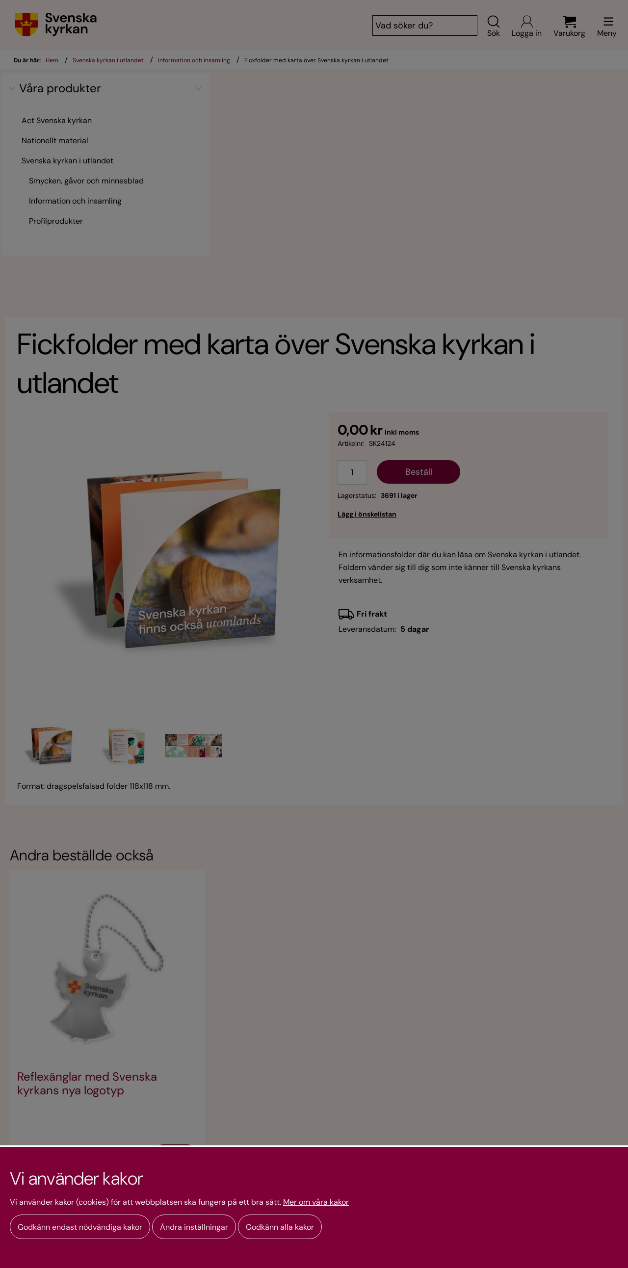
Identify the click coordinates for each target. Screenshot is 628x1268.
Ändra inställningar (194, 1227)
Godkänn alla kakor (280, 1227)
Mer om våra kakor (316, 1202)
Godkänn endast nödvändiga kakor (80, 1227)
